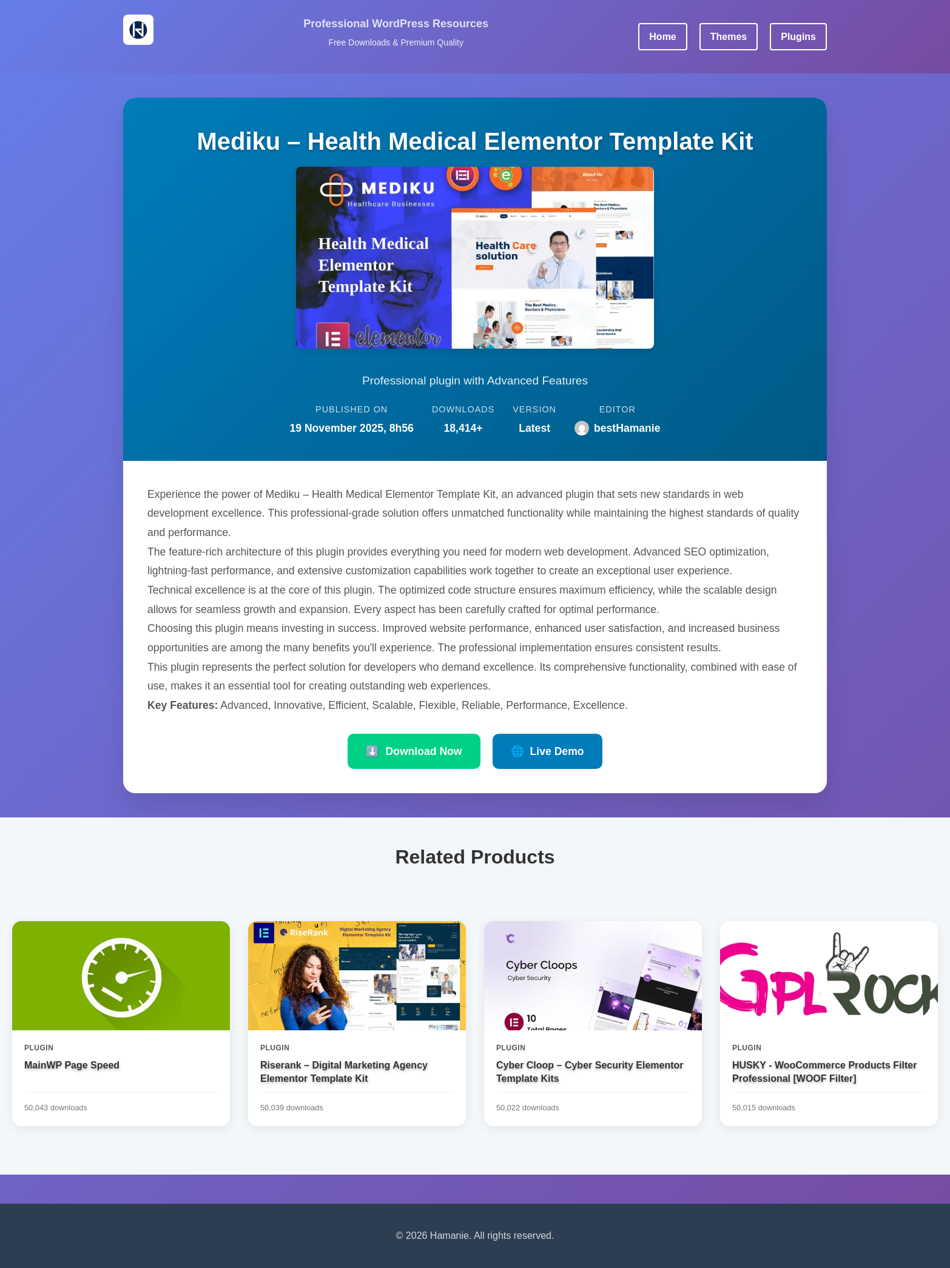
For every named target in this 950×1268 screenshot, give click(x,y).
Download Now (414, 751)
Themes (728, 37)
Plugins (798, 37)
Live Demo (547, 751)
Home (662, 37)
